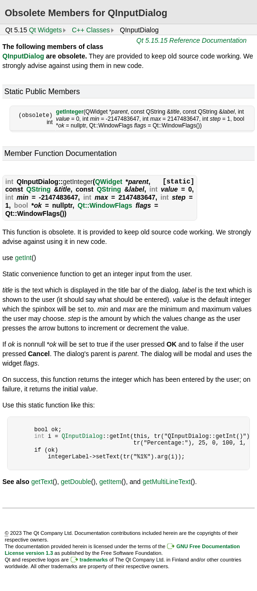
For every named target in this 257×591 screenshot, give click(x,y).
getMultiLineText (166, 481)
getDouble (76, 481)
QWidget (108, 181)
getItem (110, 481)
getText (42, 481)
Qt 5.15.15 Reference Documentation (191, 40)
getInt (23, 258)
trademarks (94, 559)
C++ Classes (91, 30)
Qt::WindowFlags (104, 205)
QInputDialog (23, 56)
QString (38, 189)
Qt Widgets (45, 30)
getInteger (70, 111)
